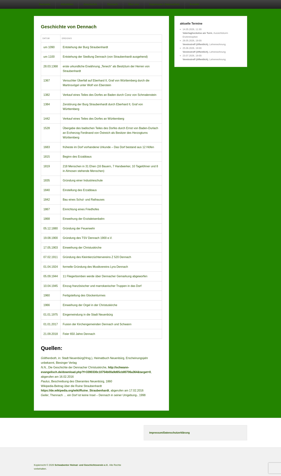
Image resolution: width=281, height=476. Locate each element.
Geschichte (90, 4)
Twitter (228, 456)
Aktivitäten (67, 4)
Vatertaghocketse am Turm (197, 33)
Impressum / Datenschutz (164, 4)
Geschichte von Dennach (69, 26)
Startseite (44, 4)
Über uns (133, 4)
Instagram (236, 456)
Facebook (220, 456)
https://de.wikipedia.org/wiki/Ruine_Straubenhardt (75, 390)
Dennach (112, 4)
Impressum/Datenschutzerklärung (169, 432)
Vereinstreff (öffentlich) (195, 44)
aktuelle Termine (191, 23)
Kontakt (194, 4)
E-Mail (244, 456)
